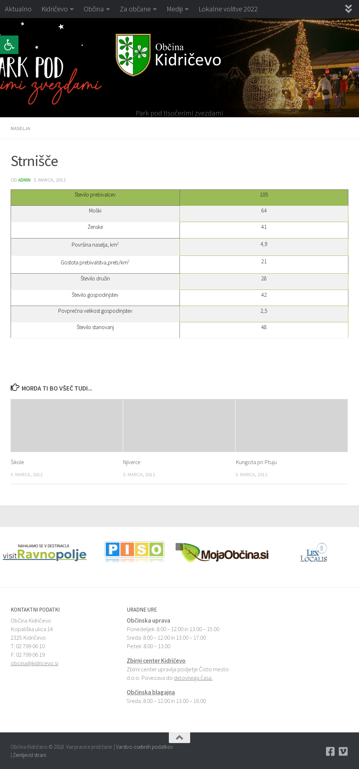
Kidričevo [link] (55, 8)
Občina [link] (94, 8)
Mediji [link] (175, 8)
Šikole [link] (18, 461)
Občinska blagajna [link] (151, 691)
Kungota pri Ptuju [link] (256, 461)
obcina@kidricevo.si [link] (34, 662)
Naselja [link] (21, 127)
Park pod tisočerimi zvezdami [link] (179, 113)
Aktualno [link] (18, 8)
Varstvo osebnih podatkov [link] (144, 746)
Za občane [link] (135, 8)
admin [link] (24, 179)
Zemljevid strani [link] (29, 754)
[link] (9, 45)
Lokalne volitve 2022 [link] (228, 8)
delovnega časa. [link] (193, 677)
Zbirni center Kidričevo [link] (156, 660)
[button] (5, 67)
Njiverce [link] (133, 461)
